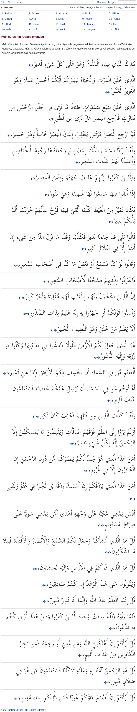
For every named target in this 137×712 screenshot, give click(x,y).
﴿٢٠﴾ (87, 470)
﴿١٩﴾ (73, 443)
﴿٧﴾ (47, 194)
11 (6, 24)
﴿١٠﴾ (17, 265)
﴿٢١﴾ (132, 498)
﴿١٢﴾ (22, 297)
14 (88, 24)
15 (113, 24)
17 (33, 29)
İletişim (112, 2)
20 (114, 29)
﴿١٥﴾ (97, 357)
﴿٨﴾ (111, 221)
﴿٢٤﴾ (36, 568)
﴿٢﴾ (107, 92)
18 (60, 29)
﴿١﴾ (31, 65)
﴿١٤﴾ (54, 330)
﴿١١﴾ (47, 281)
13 (60, 24)
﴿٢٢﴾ (101, 525)
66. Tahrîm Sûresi (12, 709)
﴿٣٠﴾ (17, 698)
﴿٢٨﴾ (81, 655)
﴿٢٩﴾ (107, 682)
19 (89, 29)
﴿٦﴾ (33, 178)
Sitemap (101, 2)
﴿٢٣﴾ (108, 552)
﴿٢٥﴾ (45, 585)
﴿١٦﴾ (6, 373)
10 (114, 18)
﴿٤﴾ (10, 135)
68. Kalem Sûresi (34, 709)
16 (6, 29)
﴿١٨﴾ (36, 416)
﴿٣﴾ (51, 119)
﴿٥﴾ (78, 162)
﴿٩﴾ (84, 248)
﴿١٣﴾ (26, 313)
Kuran (18, 2)
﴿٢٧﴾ (112, 628)
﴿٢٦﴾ (46, 601)
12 (34, 24)
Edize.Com (7, 2)
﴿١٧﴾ (110, 400)
